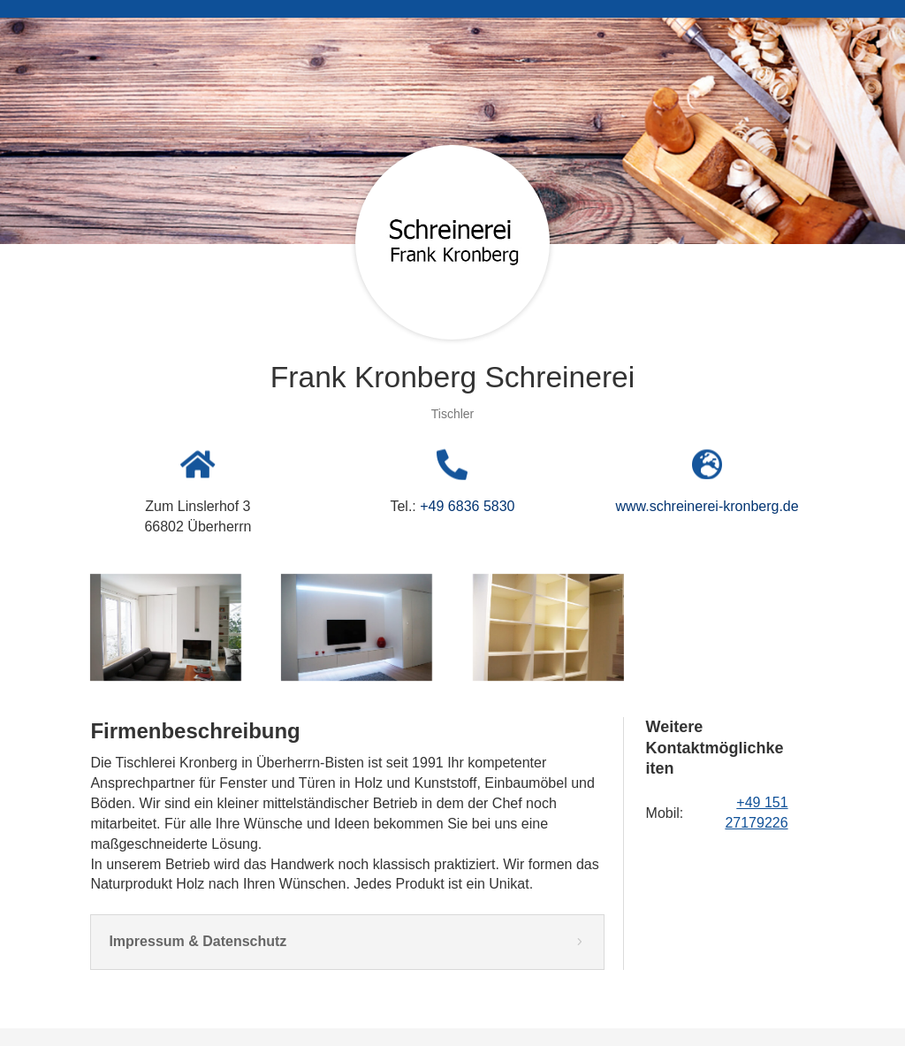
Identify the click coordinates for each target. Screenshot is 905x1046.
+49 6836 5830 (467, 506)
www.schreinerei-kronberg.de (706, 506)
